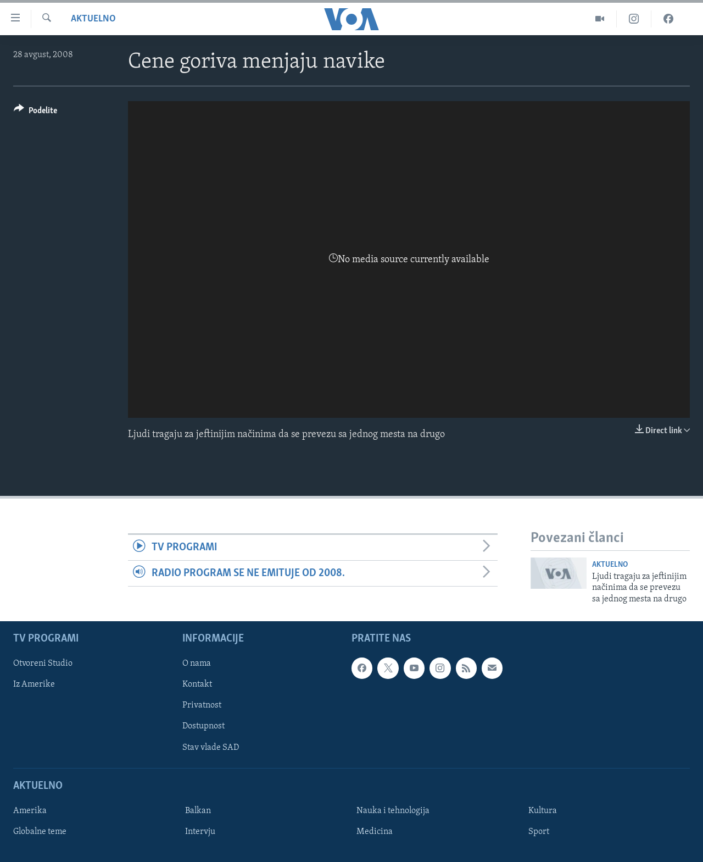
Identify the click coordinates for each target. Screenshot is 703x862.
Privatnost (201, 705)
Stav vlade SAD (210, 747)
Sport (538, 831)
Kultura (542, 810)
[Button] (35, 112)
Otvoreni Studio (42, 663)
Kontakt (197, 684)
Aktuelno (93, 19)
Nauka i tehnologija (392, 810)
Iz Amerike (34, 684)
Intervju (200, 831)
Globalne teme (39, 831)
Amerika (30, 810)
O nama (196, 663)
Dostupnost (203, 726)
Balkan (198, 810)
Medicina (374, 831)
